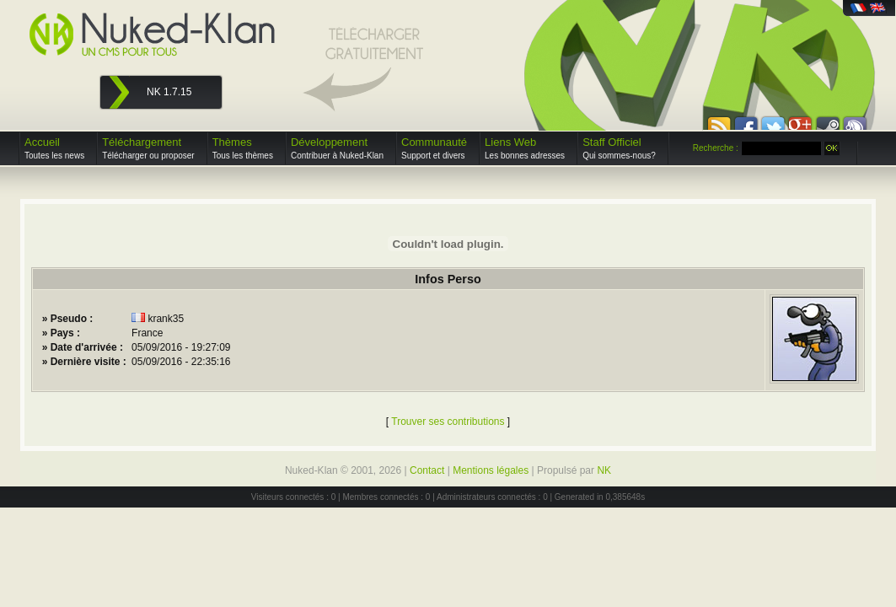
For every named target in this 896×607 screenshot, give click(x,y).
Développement (337, 148)
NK (604, 470)
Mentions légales (490, 470)
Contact (427, 470)
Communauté (434, 148)
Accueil (54, 148)
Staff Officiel (619, 148)
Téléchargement (148, 148)
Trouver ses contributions (447, 421)
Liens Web (525, 148)
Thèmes (242, 148)
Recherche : (715, 148)
